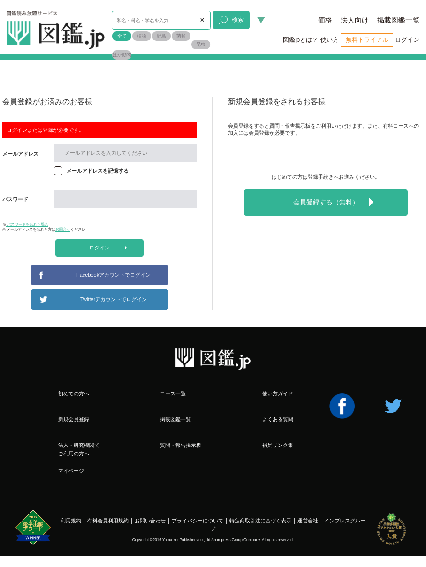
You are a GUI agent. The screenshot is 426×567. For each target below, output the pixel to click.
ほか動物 (122, 54)
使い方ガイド (277, 393)
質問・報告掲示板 (180, 445)
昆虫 (200, 44)
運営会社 (307, 520)
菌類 (181, 35)
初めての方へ (73, 393)
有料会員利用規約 (108, 520)
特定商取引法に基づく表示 (260, 520)
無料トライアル (367, 39)
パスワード (15, 199)
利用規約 (71, 520)
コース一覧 (173, 393)
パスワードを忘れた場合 (27, 224)
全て (122, 35)
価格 (325, 20)
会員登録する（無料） (333, 202)
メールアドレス (20, 154)
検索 (231, 20)
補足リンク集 (277, 445)
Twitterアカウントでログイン (113, 299)
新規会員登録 (73, 419)
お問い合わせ (150, 520)
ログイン (407, 39)
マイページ (71, 471)
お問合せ (62, 229)
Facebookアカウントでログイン (113, 275)
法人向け (355, 20)
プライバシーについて (197, 520)
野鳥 (161, 35)
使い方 (329, 39)
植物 (141, 35)
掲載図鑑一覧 (398, 20)
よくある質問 (277, 419)
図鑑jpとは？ (300, 39)
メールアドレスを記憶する (98, 171)
